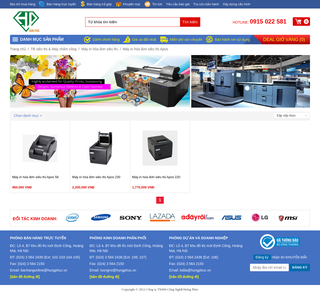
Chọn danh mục (28, 116)
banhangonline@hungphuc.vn (44, 270)
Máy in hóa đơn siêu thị (100, 49)
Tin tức (153, 4)
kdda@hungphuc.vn (195, 270)
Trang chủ (18, 49)
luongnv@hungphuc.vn (118, 270)
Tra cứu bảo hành (206, 4)
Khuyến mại (128, 4)
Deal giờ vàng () (284, 39)
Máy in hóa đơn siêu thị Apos (145, 49)
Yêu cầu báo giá (178, 4)
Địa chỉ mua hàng (22, 4)
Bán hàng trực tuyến (57, 4)
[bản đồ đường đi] (25, 277)
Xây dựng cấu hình (236, 4)
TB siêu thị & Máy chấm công (53, 49)
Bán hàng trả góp (96, 4)
